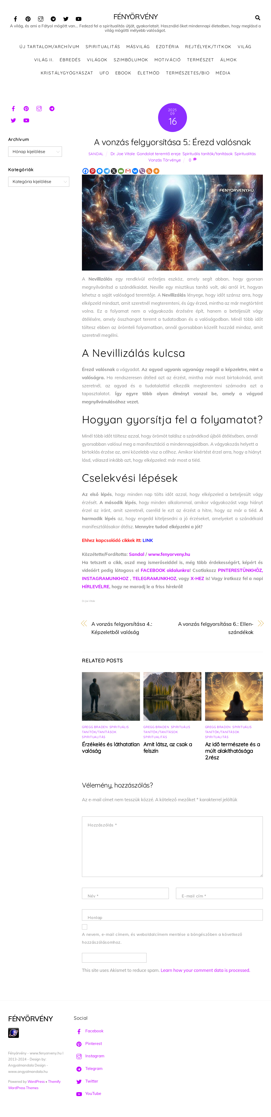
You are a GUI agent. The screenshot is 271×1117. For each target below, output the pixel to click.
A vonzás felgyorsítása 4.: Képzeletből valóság (121, 628)
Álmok (228, 60)
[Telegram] (107, 172)
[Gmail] (128, 172)
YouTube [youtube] (87, 1094)
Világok (97, 60)
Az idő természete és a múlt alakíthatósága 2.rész (232, 751)
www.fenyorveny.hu (169, 555)
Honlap (95, 918)
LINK (148, 541)
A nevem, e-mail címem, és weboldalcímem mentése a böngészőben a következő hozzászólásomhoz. (162, 939)
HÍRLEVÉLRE (95, 587)
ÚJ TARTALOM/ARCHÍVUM (49, 47)
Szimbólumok (131, 60)
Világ (245, 47)
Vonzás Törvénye (164, 160)
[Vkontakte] (135, 172)
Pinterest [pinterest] (88, 1044)
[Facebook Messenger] (100, 172)
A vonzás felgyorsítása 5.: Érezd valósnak (172, 142)
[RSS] (149, 172)
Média (223, 73)
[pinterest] (28, 18)
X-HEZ (197, 579)
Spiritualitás (103, 47)
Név (93, 896)
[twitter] (66, 18)
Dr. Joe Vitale (123, 154)
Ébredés (70, 60)
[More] (156, 172)
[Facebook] (85, 172)
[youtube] (78, 18)
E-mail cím (194, 896)
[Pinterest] (93, 172)
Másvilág (138, 47)
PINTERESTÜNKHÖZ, (240, 571)
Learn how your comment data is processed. (205, 971)
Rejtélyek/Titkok (208, 47)
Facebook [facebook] (88, 1031)
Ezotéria (167, 47)
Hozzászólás (102, 825)
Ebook (123, 73)
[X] (114, 172)
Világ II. (44, 60)
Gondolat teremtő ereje (159, 154)
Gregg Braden (95, 727)
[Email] (121, 172)
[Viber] (142, 172)
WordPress (36, 1082)
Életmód (149, 73)
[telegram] (53, 18)
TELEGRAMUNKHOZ (154, 579)
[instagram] (40, 18)
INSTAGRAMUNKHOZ (105, 579)
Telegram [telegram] (88, 1069)
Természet (200, 60)
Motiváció (167, 60)
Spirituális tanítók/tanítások (208, 154)
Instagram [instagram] (89, 1056)
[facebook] (15, 18)
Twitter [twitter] (86, 1081)
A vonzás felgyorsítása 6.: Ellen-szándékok (216, 628)
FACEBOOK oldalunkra (165, 571)
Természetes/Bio (188, 73)
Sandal (95, 154)
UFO (104, 73)
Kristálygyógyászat (67, 73)
